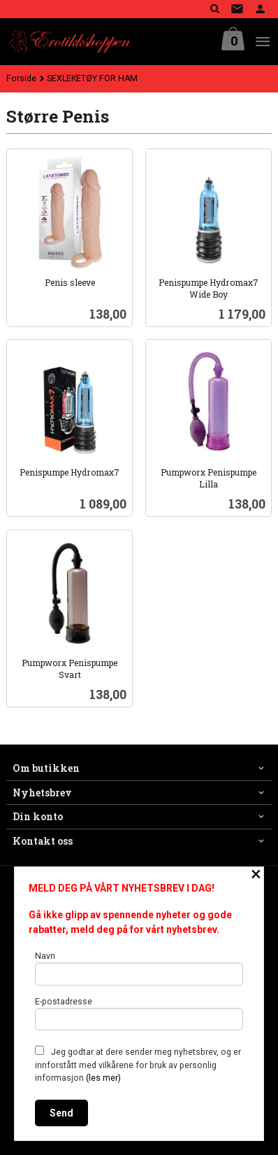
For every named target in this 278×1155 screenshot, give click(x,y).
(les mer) (103, 1078)
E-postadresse (139, 1014)
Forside (21, 78)
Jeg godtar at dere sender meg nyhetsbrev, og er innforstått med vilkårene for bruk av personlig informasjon (138, 1064)
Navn (139, 968)
